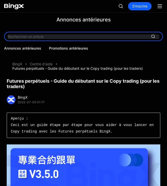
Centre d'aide (41, 64)
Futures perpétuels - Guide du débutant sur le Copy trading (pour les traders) (77, 68)
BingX (17, 64)
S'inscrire (139, 6)
